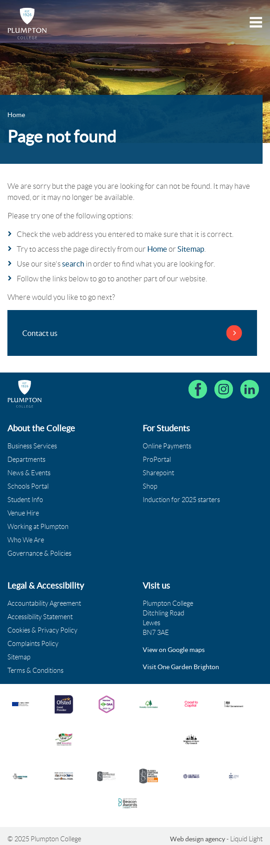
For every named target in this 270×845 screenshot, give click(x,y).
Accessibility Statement (40, 617)
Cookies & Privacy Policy (42, 630)
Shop (150, 486)
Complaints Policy (32, 643)
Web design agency (198, 839)
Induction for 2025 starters (181, 499)
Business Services (32, 446)
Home (157, 249)
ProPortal (157, 459)
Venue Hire (23, 513)
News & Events (28, 473)
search (73, 264)
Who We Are (25, 540)
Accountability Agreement (44, 603)
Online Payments (167, 446)
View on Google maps (174, 649)
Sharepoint (158, 473)
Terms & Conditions (35, 670)
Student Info (25, 499)
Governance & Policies (39, 553)
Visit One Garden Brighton (181, 667)
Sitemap (190, 249)
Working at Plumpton (38, 526)
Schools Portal (28, 486)
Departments (26, 459)
